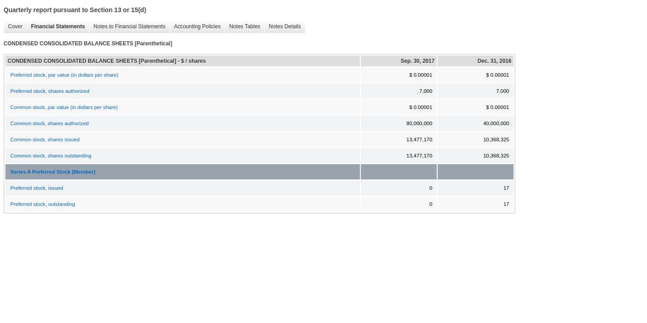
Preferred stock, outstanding (42, 204)
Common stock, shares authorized (49, 123)
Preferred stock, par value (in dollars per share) (64, 75)
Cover (13, 26)
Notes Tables (242, 26)
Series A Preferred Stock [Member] (52, 172)
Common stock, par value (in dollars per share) (64, 107)
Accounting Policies (195, 26)
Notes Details (282, 26)
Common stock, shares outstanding (50, 155)
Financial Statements (56, 26)
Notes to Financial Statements (127, 26)
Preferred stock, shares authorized (49, 91)
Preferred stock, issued (36, 188)
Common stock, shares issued (45, 139)
